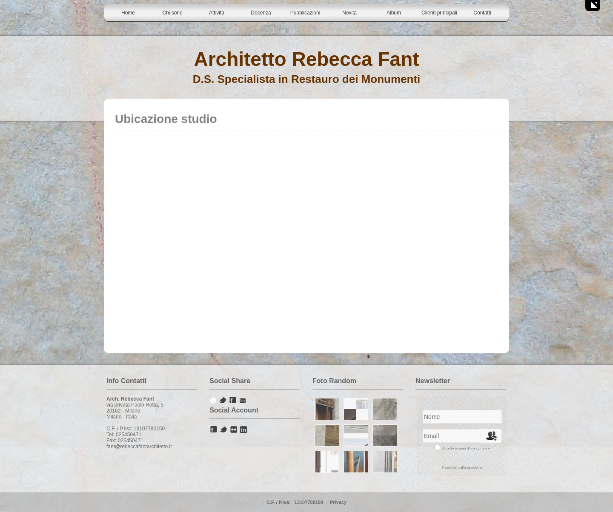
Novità (349, 13)
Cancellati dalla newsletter (462, 467)
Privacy (338, 502)
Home (128, 13)
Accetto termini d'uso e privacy (466, 448)
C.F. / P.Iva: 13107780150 (294, 502)
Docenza (261, 13)
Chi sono (172, 13)
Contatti (482, 13)
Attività (216, 13)
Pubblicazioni (305, 13)
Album (394, 13)
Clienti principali (439, 13)
